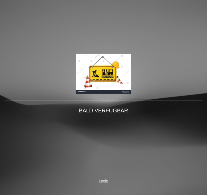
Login (103, 181)
